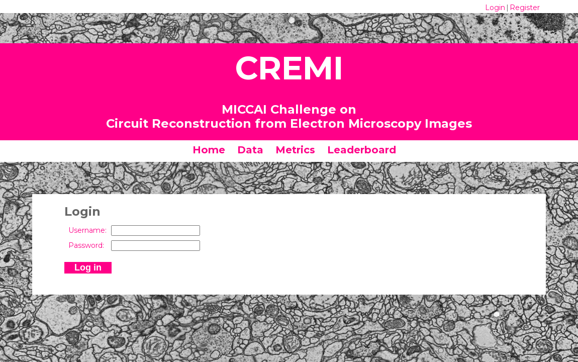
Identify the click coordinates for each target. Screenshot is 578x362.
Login (495, 7)
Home (208, 150)
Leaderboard (361, 150)
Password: (86, 245)
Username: (87, 230)
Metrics (295, 150)
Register (525, 7)
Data (250, 150)
